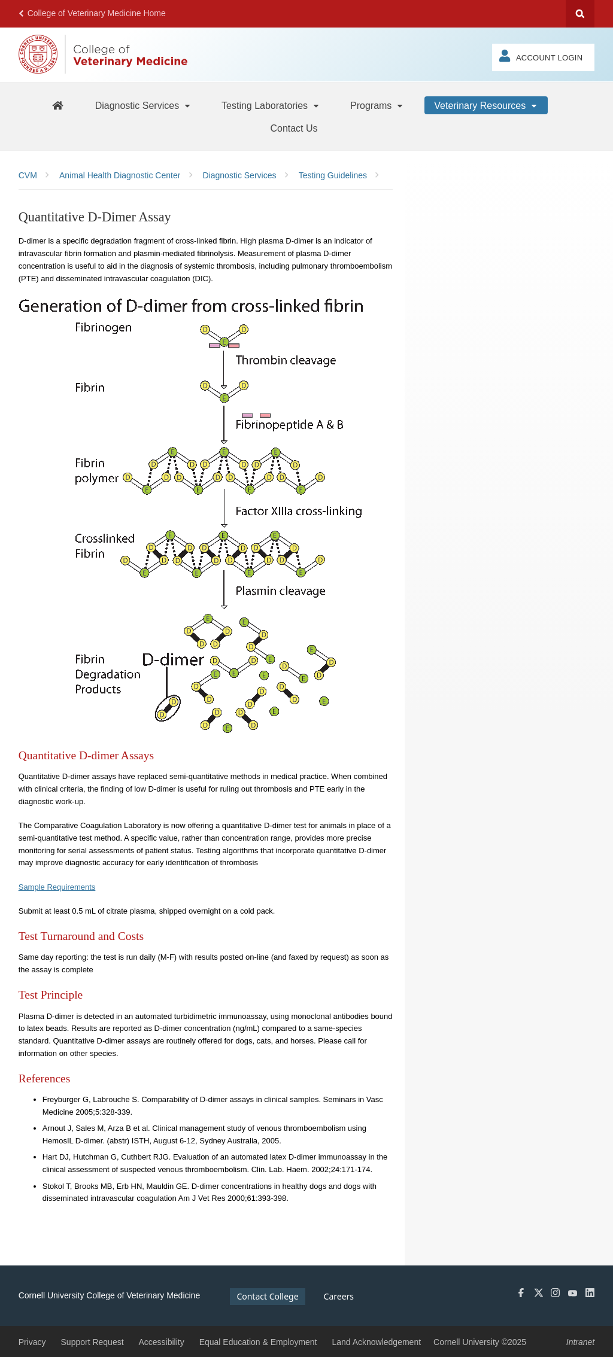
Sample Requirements (57, 887)
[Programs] (377, 105)
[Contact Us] (293, 128)
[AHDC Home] (57, 105)
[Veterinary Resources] (486, 105)
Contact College (267, 1296)
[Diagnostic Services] (144, 105)
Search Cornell (580, 14)
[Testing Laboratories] (271, 105)
